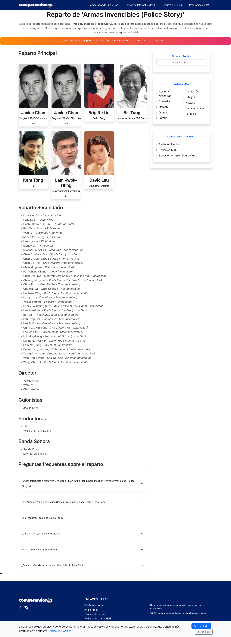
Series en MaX (168, 150)
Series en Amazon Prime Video (178, 155)
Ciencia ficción (195, 108)
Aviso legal (91, 609)
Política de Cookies (59, 631)
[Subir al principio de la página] (1, 573)
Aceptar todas (201, 626)
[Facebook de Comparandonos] (20, 607)
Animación (192, 91)
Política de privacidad (97, 618)
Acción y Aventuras (165, 93)
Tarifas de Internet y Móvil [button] (140, 4)
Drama (163, 112)
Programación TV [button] (199, 4)
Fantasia (191, 113)
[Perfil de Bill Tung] (132, 93)
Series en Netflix (169, 144)
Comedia (164, 101)
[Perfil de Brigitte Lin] (99, 93)
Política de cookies (96, 614)
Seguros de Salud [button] (172, 4)
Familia (163, 117)
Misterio (191, 102)
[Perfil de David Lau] (99, 160)
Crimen (163, 107)
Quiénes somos (94, 605)
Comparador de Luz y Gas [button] (103, 4)
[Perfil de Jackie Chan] (33, 95)
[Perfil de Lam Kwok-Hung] (66, 165)
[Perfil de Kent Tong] (33, 160)
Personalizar (204, 631)
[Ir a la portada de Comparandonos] (36, 600)
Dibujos (190, 97)
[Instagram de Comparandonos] (26, 607)
